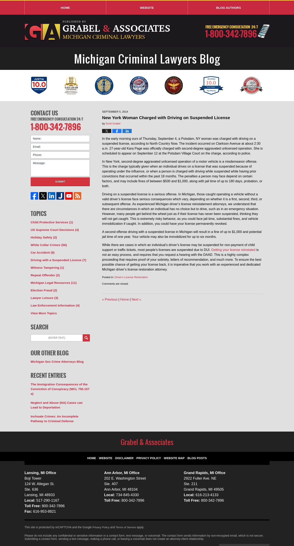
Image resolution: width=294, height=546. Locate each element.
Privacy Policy (150, 442)
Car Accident (41, 249)
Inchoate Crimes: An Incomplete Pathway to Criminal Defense (59, 405)
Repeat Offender (44, 271)
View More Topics (43, 306)
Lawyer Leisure (43, 292)
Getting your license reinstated (233, 250)
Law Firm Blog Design (250, 533)
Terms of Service (127, 513)
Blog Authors (228, 7)
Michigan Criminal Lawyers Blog (97, 31)
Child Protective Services (50, 221)
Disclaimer (128, 442)
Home (65, 7)
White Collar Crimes (47, 242)
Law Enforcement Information (53, 299)
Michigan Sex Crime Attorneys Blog (55, 354)
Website (147, 7)
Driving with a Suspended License (56, 256)
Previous (110, 299)
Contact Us (44, 112)
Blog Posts (193, 442)
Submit (60, 180)
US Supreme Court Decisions (53, 228)
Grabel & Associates (61, 533)
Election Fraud (43, 285)
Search (86, 331)
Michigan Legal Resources (51, 278)
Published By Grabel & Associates (237, 31)
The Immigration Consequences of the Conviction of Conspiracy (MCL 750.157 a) (59, 379)
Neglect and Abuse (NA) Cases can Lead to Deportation (60, 392)
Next (136, 299)
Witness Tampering (46, 263)
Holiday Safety (43, 235)
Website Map (172, 442)
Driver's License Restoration (131, 277)
